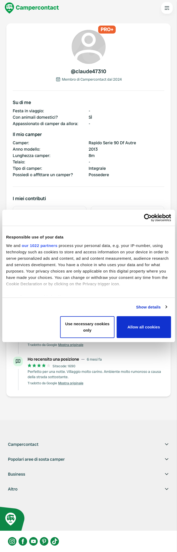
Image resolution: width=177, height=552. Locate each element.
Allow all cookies (143, 327)
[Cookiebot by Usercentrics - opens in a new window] (147, 218)
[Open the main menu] (167, 8)
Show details (148, 307)
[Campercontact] (31, 8)
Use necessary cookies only (87, 327)
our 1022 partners (39, 245)
